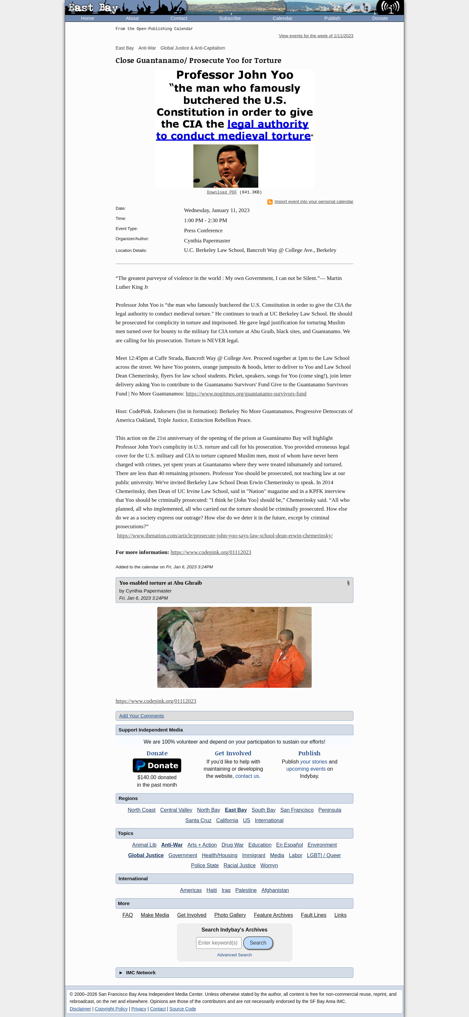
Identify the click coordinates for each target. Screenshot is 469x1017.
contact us (247, 776)
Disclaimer (80, 1008)
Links (340, 915)
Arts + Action (202, 845)
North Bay (208, 810)
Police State (205, 865)
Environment (322, 845)
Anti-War (147, 48)
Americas (191, 890)
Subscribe (230, 18)
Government (182, 855)
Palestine (246, 890)
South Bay (264, 810)
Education (259, 845)
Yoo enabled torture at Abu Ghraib (160, 583)
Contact (178, 18)
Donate (380, 18)
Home (87, 18)
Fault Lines (313, 915)
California (227, 820)
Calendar (282, 18)
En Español (289, 845)
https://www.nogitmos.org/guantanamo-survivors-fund (246, 394)
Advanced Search (234, 954)
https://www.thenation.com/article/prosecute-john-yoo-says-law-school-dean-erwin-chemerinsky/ (225, 535)
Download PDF (222, 192)
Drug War (232, 845)
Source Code (182, 1008)
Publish (332, 18)
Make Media (155, 915)
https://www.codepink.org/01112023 (211, 552)
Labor (295, 855)
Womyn (269, 865)
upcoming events (306, 769)
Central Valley (176, 810)
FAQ (127, 915)
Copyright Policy (111, 1008)
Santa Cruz (198, 820)
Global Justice (145, 855)
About (132, 18)
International (269, 820)
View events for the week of (316, 35)
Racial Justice (239, 865)
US (246, 820)
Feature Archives (273, 915)
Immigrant (253, 855)
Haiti (211, 890)
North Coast (141, 810)
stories (313, 761)
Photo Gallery (230, 915)
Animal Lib (144, 845)
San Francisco (297, 810)
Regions (128, 798)
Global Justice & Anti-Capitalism (193, 48)
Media (277, 855)
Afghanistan (275, 890)
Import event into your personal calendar (310, 201)
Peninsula (330, 810)
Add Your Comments (141, 715)
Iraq (226, 890)
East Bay (125, 48)
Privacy (138, 1008)
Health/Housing (219, 855)
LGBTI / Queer (324, 855)
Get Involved (191, 915)
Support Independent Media (151, 729)
